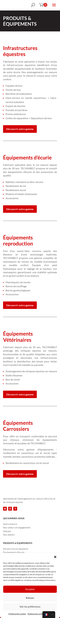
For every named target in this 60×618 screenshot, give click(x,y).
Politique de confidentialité (39, 614)
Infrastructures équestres (15, 548)
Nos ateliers (9, 534)
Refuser (30, 597)
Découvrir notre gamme (20, 128)
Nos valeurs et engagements (17, 527)
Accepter (30, 589)
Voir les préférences (30, 606)
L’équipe (7, 531)
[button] (55, 557)
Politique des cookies (17, 614)
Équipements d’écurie (13, 552)
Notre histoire (10, 524)
